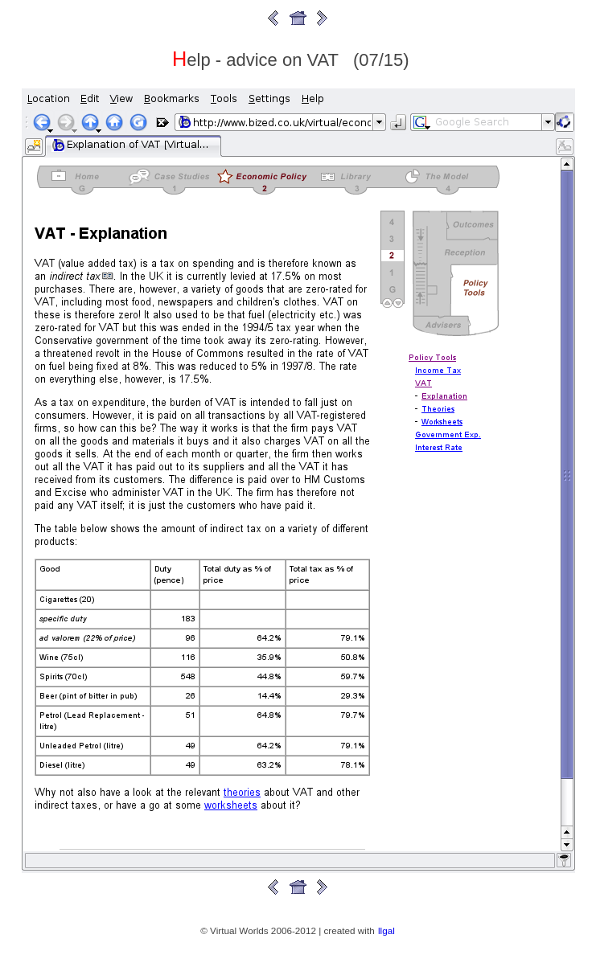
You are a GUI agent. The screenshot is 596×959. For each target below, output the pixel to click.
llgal (386, 930)
